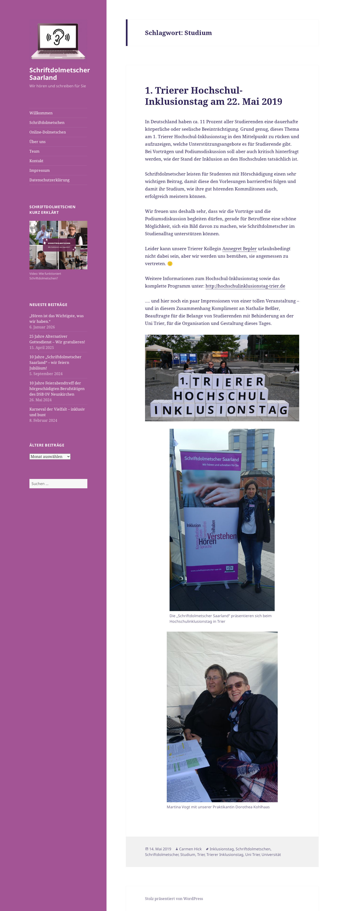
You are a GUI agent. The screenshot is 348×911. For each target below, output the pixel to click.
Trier (201, 854)
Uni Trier (252, 854)
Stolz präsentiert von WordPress (174, 898)
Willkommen (41, 113)
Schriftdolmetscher (161, 854)
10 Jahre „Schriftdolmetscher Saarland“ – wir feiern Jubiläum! (55, 362)
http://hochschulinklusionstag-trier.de (245, 286)
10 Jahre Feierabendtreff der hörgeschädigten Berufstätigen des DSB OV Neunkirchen (57, 388)
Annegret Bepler (239, 249)
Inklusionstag (222, 848)
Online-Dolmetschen (47, 132)
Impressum (39, 170)
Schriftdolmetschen (46, 122)
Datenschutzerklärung (49, 180)
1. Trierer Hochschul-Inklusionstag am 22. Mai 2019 (213, 95)
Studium (187, 854)
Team (34, 151)
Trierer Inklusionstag (224, 854)
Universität (271, 854)
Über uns (37, 141)
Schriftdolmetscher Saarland (59, 74)
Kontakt (36, 160)
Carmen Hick (190, 848)
